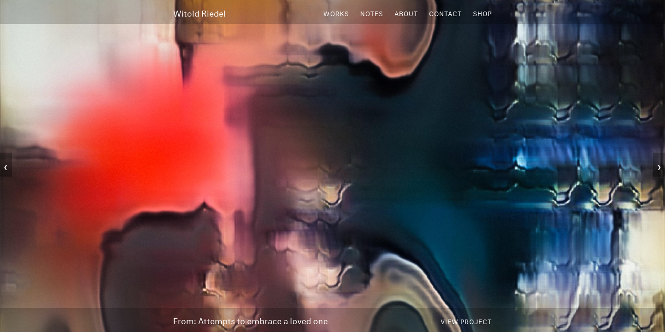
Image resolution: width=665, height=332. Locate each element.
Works (336, 13)
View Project (466, 321)
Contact (445, 13)
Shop (482, 13)
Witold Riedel (199, 12)
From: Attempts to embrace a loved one (250, 320)
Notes (371, 13)
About (406, 13)
